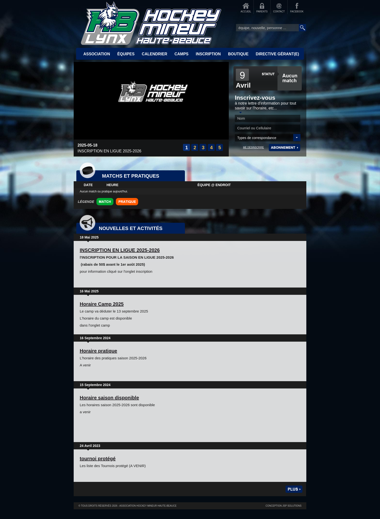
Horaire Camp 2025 (102, 304)
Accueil (151, 23)
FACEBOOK (296, 11)
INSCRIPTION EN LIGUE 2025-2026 (120, 250)
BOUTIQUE (238, 54)
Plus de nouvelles (293, 489)
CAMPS (181, 54)
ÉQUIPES (126, 54)
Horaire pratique (98, 351)
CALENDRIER (154, 54)
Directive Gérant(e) (277, 54)
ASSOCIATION (96, 54)
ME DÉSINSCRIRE (253, 147)
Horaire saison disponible (109, 397)
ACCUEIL (246, 11)
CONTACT (279, 11)
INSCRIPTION (208, 54)
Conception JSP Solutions (283, 505)
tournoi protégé (98, 458)
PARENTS (262, 11)
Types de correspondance (256, 138)
